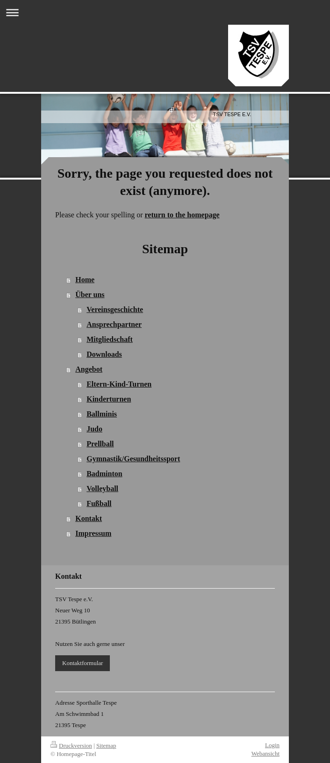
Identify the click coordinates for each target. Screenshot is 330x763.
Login (272, 745)
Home (84, 280)
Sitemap (106, 745)
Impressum (93, 533)
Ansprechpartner (114, 324)
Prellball (100, 444)
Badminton (104, 474)
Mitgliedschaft (109, 339)
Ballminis (101, 414)
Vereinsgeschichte (114, 309)
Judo (94, 429)
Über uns (89, 294)
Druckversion (71, 745)
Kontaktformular (82, 662)
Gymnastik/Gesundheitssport (133, 459)
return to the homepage (182, 215)
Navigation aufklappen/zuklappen (165, 12)
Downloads (104, 354)
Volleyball (102, 488)
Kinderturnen (108, 399)
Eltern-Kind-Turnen (118, 384)
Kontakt (88, 518)
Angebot (88, 369)
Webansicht (265, 753)
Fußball (98, 503)
